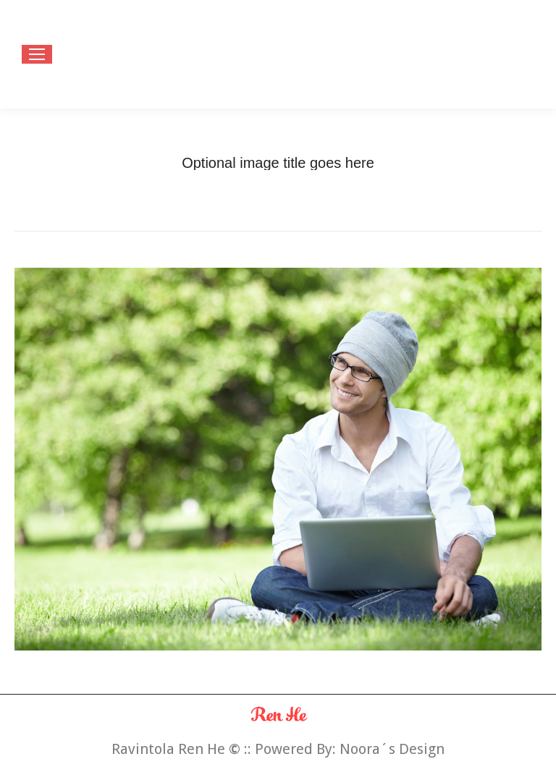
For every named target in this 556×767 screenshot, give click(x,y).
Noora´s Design (392, 749)
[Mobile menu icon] (37, 54)
